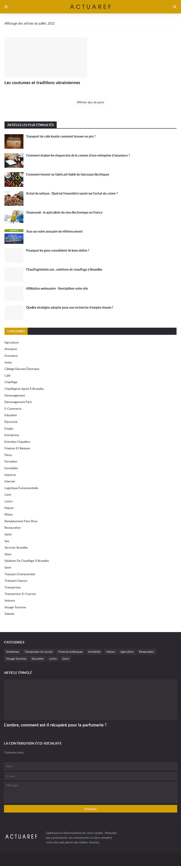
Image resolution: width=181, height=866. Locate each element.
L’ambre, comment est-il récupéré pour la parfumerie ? (55, 724)
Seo (6, 541)
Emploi (8, 428)
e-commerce (12, 408)
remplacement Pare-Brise (20, 521)
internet (9, 481)
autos (8, 362)
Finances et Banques (17, 448)
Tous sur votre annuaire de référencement (54, 231)
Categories (16, 331)
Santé (8, 534)
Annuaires (10, 349)
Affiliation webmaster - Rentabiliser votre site (57, 288)
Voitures (9, 600)
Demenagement (14, 395)
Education (10, 415)
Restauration (12, 527)
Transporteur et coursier (20, 594)
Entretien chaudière (17, 442)
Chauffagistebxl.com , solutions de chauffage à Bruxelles (64, 269)
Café (7, 375)
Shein (7, 554)
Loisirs (8, 501)
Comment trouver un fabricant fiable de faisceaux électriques (67, 174)
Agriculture (11, 342)
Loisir (7, 494)
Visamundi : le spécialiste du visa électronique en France (64, 212)
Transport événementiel (19, 574)
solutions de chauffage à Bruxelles (26, 560)
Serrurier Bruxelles (16, 547)
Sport (7, 567)
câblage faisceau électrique (21, 369)
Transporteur (12, 587)
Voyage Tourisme (15, 607)
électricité (10, 422)
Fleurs (8, 455)
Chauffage (10, 382)
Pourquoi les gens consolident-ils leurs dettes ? (57, 250)
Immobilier (11, 468)
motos (8, 514)
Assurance (11, 355)
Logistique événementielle (21, 488)
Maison (9, 508)
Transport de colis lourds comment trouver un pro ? (61, 136)
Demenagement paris (18, 402)
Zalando (9, 614)
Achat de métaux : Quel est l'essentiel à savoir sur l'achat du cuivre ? (72, 193)
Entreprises (11, 435)
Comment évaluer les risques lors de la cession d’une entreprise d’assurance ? (78, 155)
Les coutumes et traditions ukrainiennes (42, 82)
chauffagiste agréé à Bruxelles (24, 389)
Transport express (15, 580)
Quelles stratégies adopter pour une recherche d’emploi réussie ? (69, 307)
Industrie (10, 475)
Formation (10, 461)
